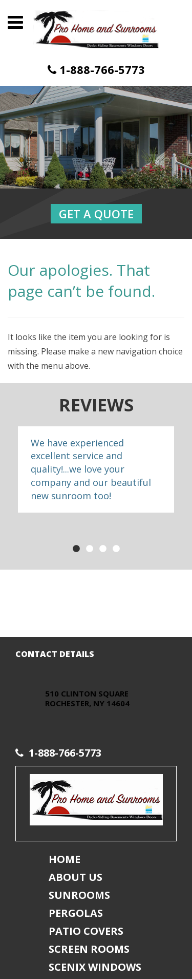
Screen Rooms (89, 949)
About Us (75, 877)
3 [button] (103, 549)
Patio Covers (86, 931)
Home (64, 859)
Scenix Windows (95, 967)
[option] (96, 469)
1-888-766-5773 (96, 70)
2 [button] (89, 549)
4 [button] (116, 549)
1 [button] (76, 549)
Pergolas (76, 913)
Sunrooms (79, 895)
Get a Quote (96, 213)
